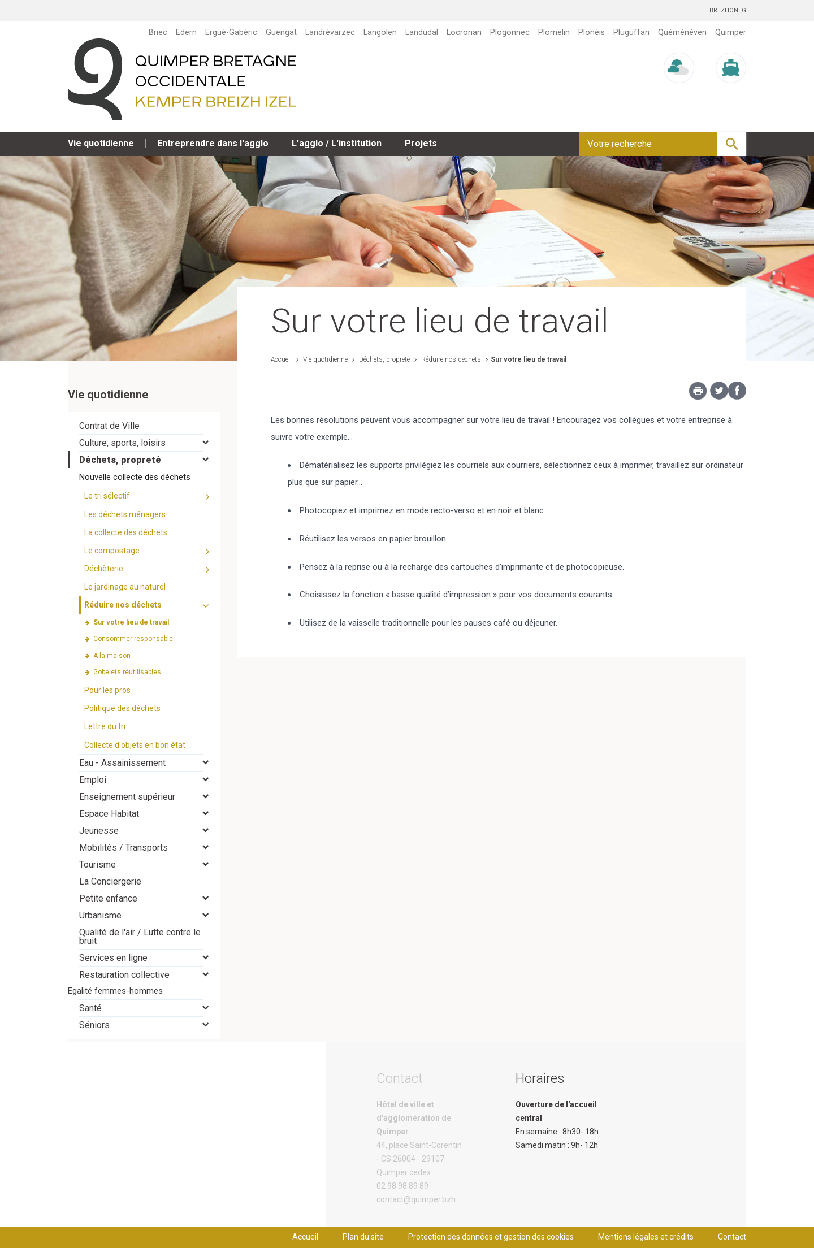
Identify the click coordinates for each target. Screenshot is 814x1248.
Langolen (380, 32)
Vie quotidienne (101, 143)
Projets (421, 143)
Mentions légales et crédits (646, 1236)
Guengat (281, 32)
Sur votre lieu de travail (528, 359)
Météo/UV (679, 93)
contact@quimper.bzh (416, 1199)
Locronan (464, 32)
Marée (731, 93)
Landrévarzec (330, 32)
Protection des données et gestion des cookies (491, 1236)
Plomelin (554, 32)
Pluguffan (631, 32)
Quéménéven (682, 32)
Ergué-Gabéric (231, 32)
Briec (158, 32)
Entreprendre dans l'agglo (213, 143)
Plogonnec (510, 32)
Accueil (281, 359)
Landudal (421, 32)
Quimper (730, 32)
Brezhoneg (727, 10)
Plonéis (591, 32)
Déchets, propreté (383, 359)
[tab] (144, 426)
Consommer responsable (133, 639)
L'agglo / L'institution (337, 143)
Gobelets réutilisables (127, 672)
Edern (186, 32)
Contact (732, 1236)
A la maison (112, 656)
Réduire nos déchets (450, 359)
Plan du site (363, 1236)
